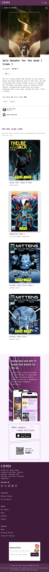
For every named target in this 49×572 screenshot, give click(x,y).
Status (3, 519)
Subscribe (34, 554)
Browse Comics (6, 496)
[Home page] (6, 2)
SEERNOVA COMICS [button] (14, 288)
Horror (5, 101)
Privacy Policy (7, 533)
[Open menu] (45, 3)
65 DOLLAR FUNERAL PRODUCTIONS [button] (19, 236)
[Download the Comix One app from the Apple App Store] (23, 435)
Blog (2, 513)
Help (2, 529)
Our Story (5, 510)
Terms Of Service (8, 536)
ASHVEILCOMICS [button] (13, 185)
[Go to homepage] (6, 2)
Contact (4, 516)
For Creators (6, 499)
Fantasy (12, 101)
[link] (24, 160)
